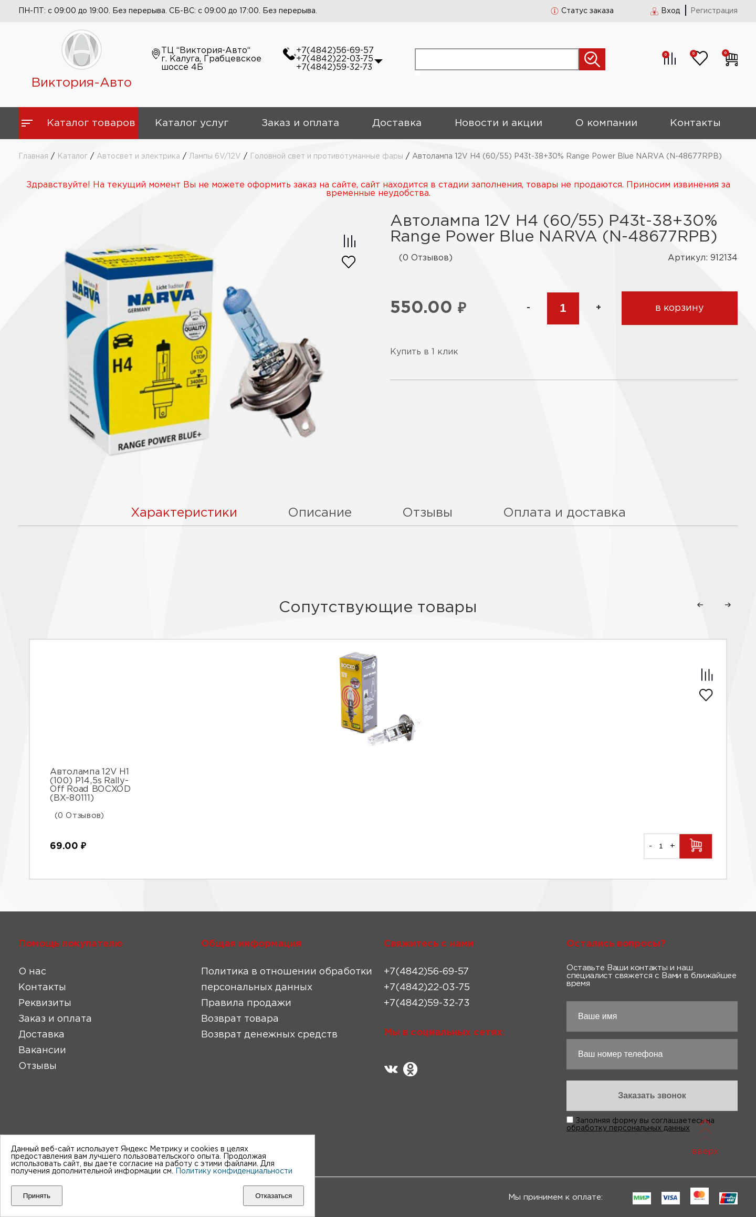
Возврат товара (240, 1019)
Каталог (72, 156)
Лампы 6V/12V (215, 156)
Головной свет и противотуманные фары (326, 156)
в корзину (679, 308)
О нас (32, 972)
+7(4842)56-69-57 (335, 51)
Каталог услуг (191, 123)
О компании (606, 123)
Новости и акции (498, 123)
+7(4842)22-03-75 (334, 59)
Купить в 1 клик (424, 352)
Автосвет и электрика (138, 156)
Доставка (397, 123)
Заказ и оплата (300, 123)
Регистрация (714, 11)
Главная (33, 156)
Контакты (695, 123)
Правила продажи (246, 1003)
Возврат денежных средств (269, 1035)
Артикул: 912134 (703, 258)
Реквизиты (44, 1003)
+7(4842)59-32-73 (334, 67)
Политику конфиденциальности (233, 1171)
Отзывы (37, 1066)
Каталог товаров (91, 123)
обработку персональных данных (628, 1128)
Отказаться (273, 1196)
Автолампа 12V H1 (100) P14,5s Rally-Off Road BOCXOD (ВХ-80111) (90, 785)
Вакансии (42, 1050)
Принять (36, 1196)
